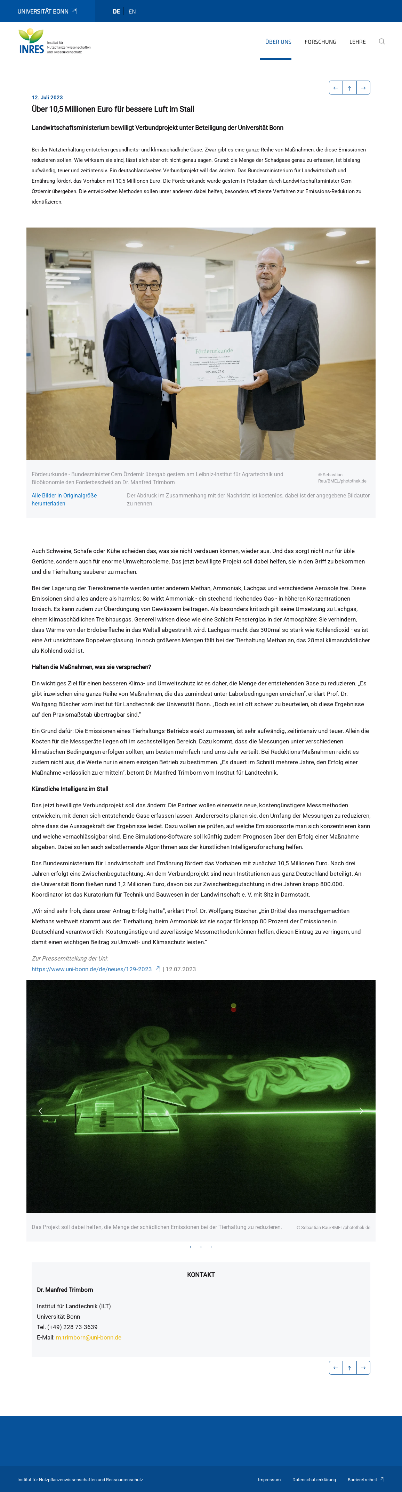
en (132, 11)
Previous (40, 1110)
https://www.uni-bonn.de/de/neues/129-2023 (96, 969)
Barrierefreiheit (366, 1479)
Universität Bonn (47, 11)
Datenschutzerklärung (314, 1479)
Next (361, 1110)
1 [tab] (190, 1246)
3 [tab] (211, 1246)
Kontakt (201, 1274)
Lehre (357, 41)
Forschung (320, 41)
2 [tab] (201, 1246)
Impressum (269, 1479)
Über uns (278, 41)
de (116, 11)
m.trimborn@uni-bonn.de (88, 1337)
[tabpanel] (201, 1111)
